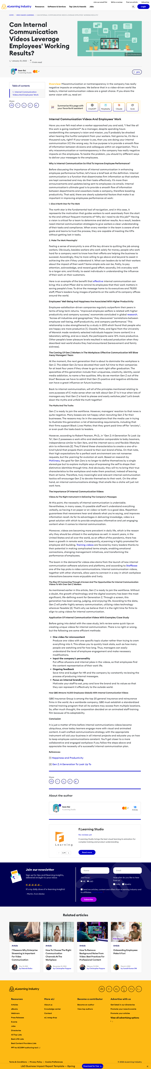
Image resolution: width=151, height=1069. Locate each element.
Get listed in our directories (123, 1004)
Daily (116, 884)
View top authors (85, 1009)
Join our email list (100, 2)
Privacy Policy (36, 1062)
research (132, 314)
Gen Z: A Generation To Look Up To (71, 764)
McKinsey (54, 460)
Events (14, 1022)
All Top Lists (16, 1034)
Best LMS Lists (17, 1039)
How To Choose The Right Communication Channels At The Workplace (58, 955)
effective (98, 281)
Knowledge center (52, 1009)
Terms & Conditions (18, 1062)
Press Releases (17, 1017)
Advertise (145, 2)
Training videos (85, 544)
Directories (16, 1030)
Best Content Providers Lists (23, 1043)
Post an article (132, 2)
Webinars (15, 1013)
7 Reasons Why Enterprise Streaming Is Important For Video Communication (25, 955)
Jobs (13, 1026)
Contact (48, 1013)
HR (84, 881)
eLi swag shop (50, 1017)
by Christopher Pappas (62, 968)
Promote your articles (120, 1013)
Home (11, 15)
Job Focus (86, 877)
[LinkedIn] (117, 989)
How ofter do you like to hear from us (126, 879)
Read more (87, 852)
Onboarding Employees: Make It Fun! (125, 952)
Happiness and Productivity (67, 757)
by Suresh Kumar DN (129, 968)
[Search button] (133, 6)
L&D (91, 881)
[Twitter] (109, 989)
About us (48, 1004)
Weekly (126, 884)
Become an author (85, 1004)
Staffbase (131, 565)
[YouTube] (124, 989)
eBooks (14, 1009)
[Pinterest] (131, 989)
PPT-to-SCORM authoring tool (25, 1047)
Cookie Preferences (54, 1062)
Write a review (116, 2)
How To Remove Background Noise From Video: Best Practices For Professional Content (91, 955)
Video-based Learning (25, 15)
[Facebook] (102, 989)
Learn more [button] (97, 892)
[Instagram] (139, 989)
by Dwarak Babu (25, 968)
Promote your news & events (123, 1009)
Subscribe (88, 899)
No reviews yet (85, 835)
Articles (14, 1004)
